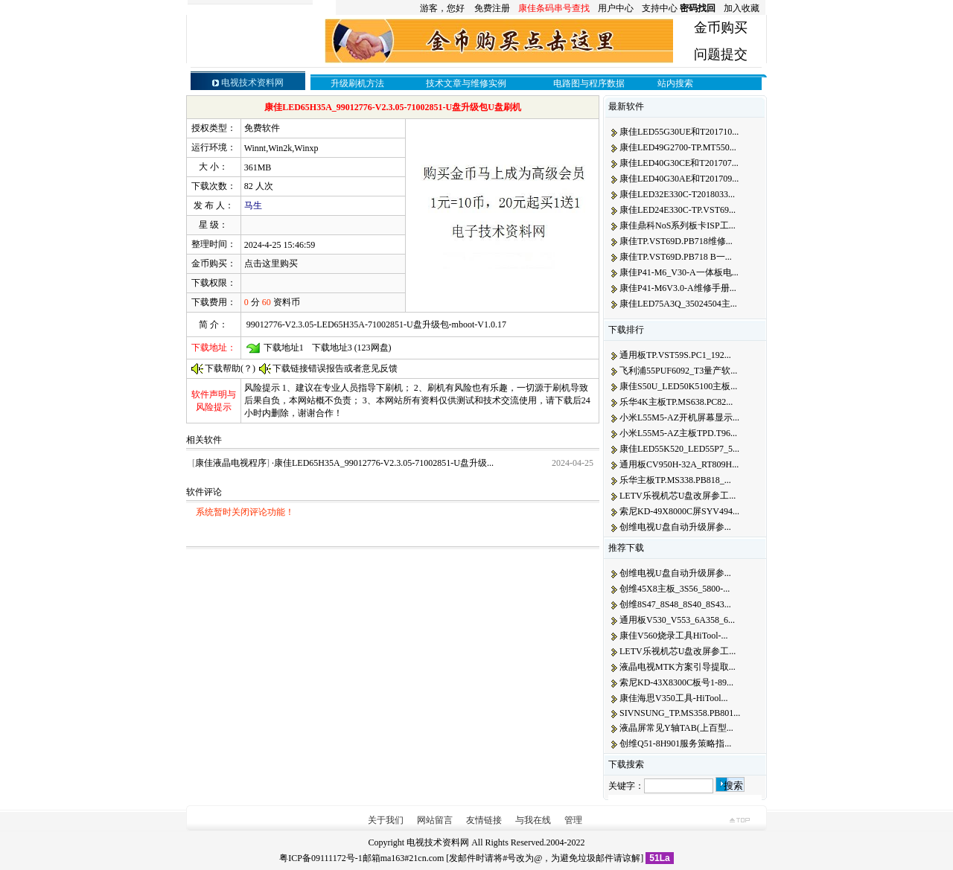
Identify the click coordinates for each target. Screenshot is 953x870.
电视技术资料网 (438, 842)
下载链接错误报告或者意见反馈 (335, 368)
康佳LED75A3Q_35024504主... (678, 303)
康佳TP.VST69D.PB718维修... (676, 241)
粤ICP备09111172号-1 (320, 858)
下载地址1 (284, 347)
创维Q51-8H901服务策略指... (675, 743)
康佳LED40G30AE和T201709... (679, 178)
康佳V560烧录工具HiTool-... (673, 635)
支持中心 (660, 8)
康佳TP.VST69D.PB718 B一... (675, 257)
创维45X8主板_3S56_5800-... (674, 588)
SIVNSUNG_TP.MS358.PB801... (679, 713)
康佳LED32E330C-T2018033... (677, 194)
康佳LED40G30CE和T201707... (679, 163)
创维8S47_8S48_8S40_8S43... (675, 604)
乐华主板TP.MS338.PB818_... (675, 480)
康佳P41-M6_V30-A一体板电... (679, 272)
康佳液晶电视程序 (231, 463)
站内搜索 (675, 83)
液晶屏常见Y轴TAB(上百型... (676, 728)
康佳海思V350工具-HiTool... (673, 698)
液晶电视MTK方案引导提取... (677, 667)
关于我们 (386, 820)
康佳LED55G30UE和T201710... (679, 132)
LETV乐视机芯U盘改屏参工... (677, 495)
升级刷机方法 (357, 83)
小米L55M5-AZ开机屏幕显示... (679, 417)
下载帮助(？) (230, 368)
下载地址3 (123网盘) (352, 347)
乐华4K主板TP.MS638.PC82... (676, 402)
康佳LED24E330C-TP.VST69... (677, 210)
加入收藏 (741, 8)
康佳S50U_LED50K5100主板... (678, 386)
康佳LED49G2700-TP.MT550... (677, 147)
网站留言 (435, 820)
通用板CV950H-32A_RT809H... (679, 464)
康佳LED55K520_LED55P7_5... (679, 449)
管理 (573, 820)
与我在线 (533, 820)
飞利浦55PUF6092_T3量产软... (678, 370)
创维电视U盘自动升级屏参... (675, 527)
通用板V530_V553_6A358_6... (677, 620)
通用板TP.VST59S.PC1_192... (675, 355)
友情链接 (484, 820)
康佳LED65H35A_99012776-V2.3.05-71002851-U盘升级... (384, 463)
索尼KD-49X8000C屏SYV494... (679, 511)
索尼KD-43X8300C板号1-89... (676, 682)
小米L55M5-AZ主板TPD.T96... (678, 433)
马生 (253, 205)
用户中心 (616, 8)
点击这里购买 (271, 263)
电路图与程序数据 (589, 83)
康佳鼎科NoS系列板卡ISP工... (677, 225)
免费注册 (492, 8)
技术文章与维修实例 (466, 83)
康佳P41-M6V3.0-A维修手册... (677, 288)
